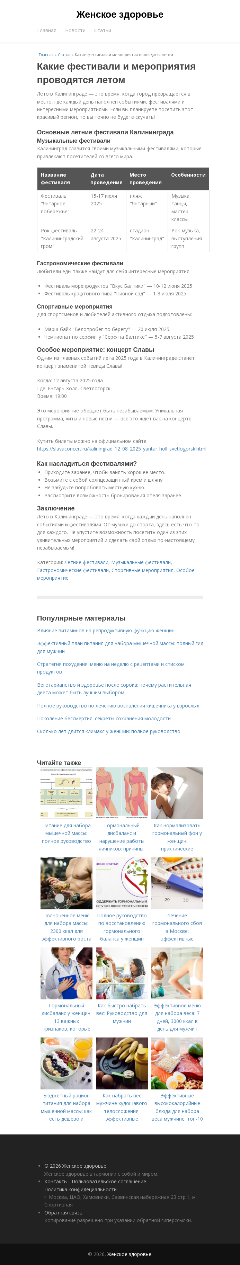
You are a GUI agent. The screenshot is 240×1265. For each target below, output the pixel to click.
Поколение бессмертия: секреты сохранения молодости (104, 718)
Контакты (56, 1181)
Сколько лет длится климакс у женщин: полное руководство (108, 731)
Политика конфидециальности (80, 1189)
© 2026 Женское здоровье (75, 1165)
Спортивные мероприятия (143, 570)
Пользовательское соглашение (109, 1181)
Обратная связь (63, 1212)
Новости (75, 30)
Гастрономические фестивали (73, 570)
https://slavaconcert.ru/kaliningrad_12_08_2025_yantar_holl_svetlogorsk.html (121, 448)
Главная (46, 30)
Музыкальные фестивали (141, 562)
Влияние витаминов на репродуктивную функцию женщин (106, 630)
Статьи (102, 30)
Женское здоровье (120, 14)
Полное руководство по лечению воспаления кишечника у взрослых (118, 705)
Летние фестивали (86, 562)
